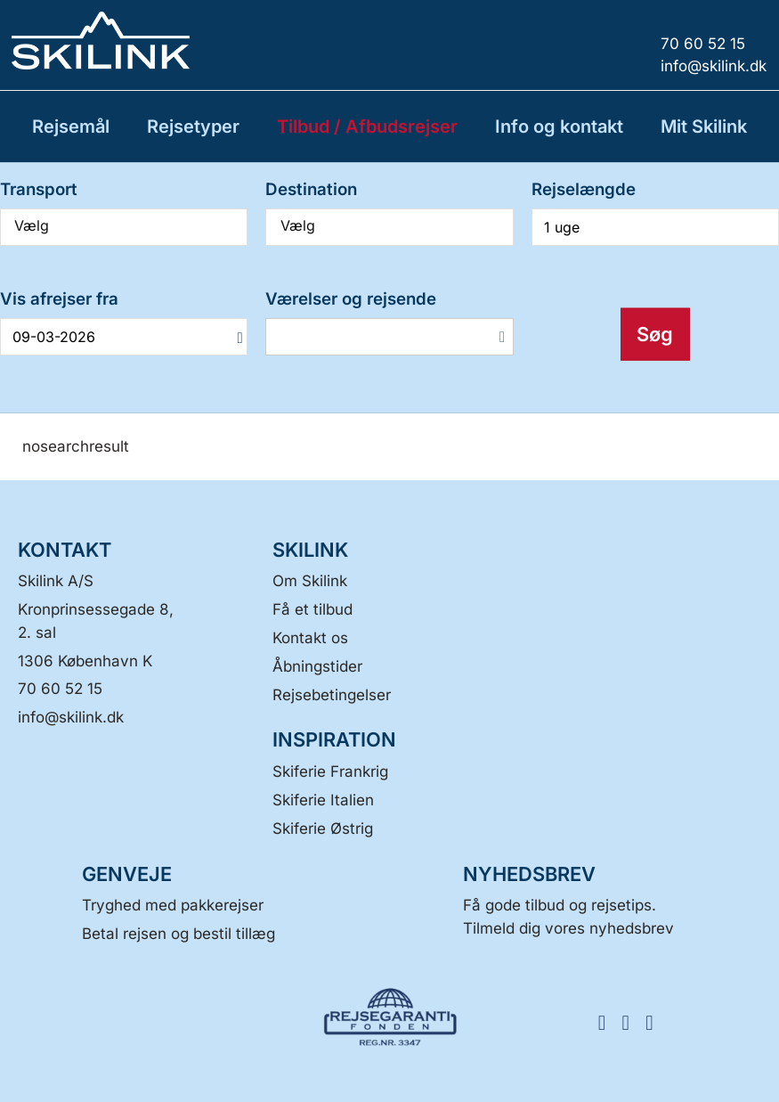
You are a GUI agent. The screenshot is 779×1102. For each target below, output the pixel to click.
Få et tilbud (312, 609)
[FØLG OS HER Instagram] (632, 1021)
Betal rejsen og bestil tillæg (178, 934)
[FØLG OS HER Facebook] (608, 1021)
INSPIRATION (334, 739)
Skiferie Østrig (322, 828)
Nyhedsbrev (529, 874)
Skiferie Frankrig (330, 771)
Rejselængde (584, 189)
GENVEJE (127, 874)
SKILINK (310, 549)
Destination (311, 189)
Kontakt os (310, 638)
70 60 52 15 (60, 689)
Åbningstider (317, 666)
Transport (38, 189)
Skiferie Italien (323, 800)
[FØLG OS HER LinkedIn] (656, 1021)
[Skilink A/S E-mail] (71, 717)
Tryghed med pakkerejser (173, 905)
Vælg (123, 225)
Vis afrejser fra (59, 299)
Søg (655, 334)
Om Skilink (309, 581)
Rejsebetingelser (331, 695)
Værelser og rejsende (350, 299)
